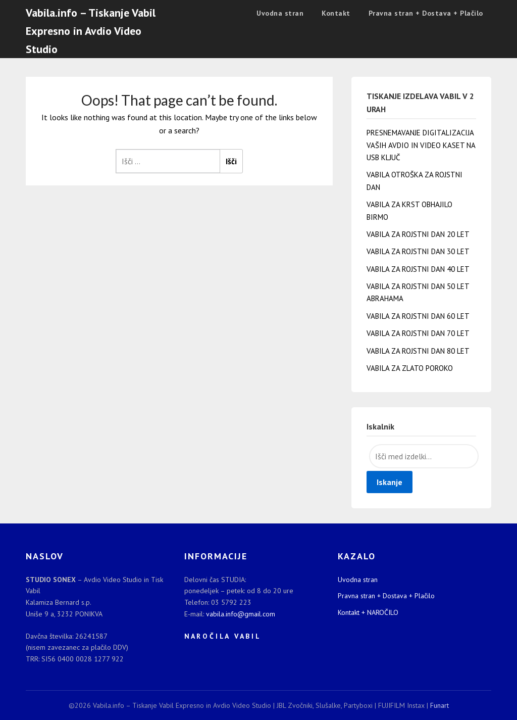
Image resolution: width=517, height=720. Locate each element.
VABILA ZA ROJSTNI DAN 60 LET (418, 316)
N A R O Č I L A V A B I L (222, 636)
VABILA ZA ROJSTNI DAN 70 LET (418, 333)
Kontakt (336, 13)
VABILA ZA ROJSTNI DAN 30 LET (418, 251)
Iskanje (389, 482)
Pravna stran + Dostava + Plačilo (426, 13)
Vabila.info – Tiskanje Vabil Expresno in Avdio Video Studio (91, 31)
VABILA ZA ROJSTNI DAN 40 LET (418, 269)
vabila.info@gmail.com (240, 613)
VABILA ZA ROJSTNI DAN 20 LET (418, 234)
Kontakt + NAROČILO (368, 612)
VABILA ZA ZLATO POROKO (410, 368)
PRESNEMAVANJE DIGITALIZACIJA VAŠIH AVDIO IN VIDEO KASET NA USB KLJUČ (421, 145)
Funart (439, 705)
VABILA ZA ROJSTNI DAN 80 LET (418, 351)
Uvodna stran (279, 13)
